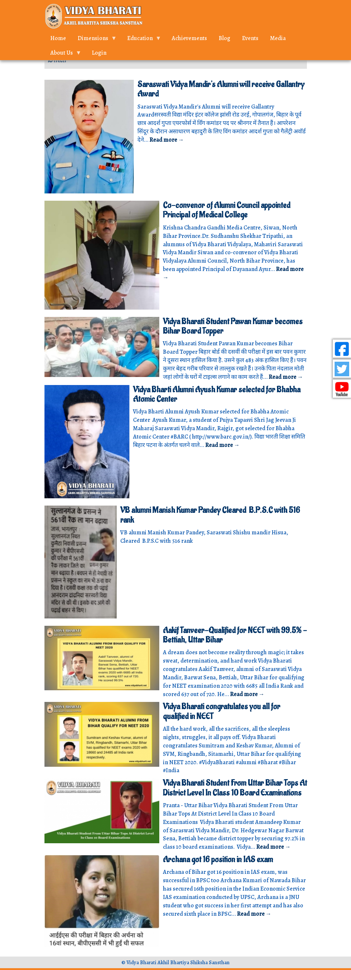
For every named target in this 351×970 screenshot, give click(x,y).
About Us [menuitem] (63, 54)
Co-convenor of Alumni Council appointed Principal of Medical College (226, 210)
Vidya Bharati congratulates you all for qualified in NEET (221, 711)
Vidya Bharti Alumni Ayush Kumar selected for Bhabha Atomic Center (216, 394)
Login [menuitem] (99, 53)
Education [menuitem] (141, 40)
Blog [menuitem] (224, 38)
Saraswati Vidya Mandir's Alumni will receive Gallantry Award (220, 89)
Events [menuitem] (250, 38)
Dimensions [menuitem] (94, 40)
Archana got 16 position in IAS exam (218, 859)
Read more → (166, 140)
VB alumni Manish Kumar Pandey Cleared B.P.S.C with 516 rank (210, 515)
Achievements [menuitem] (189, 38)
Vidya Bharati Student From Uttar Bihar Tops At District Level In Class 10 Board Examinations (235, 788)
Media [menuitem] (278, 38)
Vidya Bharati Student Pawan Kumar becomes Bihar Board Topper (233, 326)
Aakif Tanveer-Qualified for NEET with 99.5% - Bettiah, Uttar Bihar (235, 635)
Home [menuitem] (58, 38)
